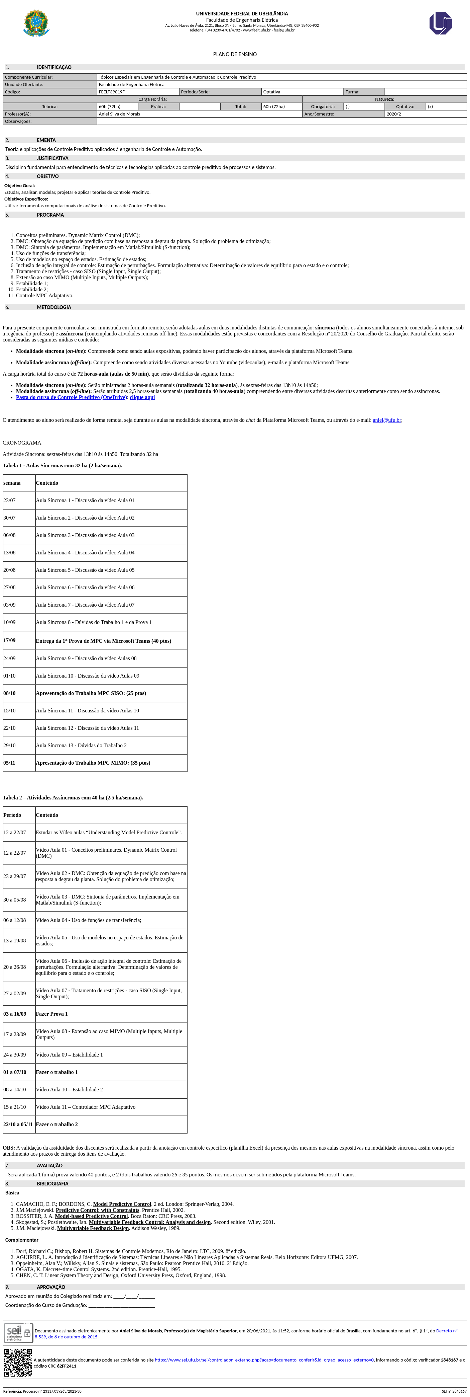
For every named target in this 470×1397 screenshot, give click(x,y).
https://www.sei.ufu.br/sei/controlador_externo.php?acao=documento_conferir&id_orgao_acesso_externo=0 (264, 1360)
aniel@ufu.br (387, 420)
